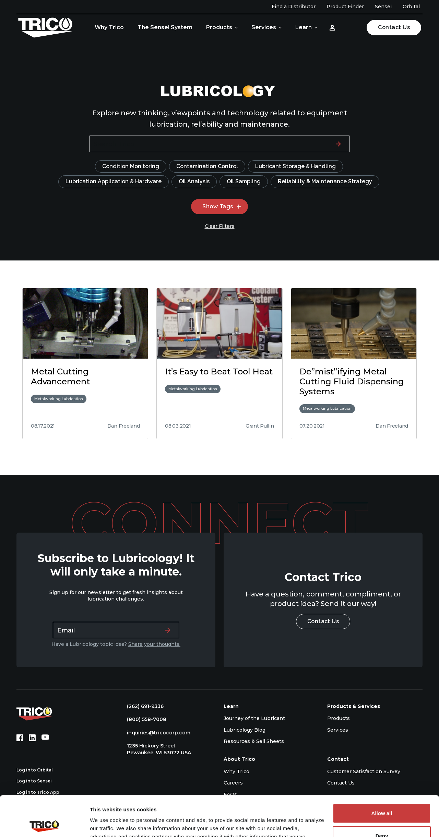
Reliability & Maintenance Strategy (325, 181)
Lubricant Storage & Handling (295, 166)
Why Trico (109, 27)
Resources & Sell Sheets (254, 741)
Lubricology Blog (244, 730)
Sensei (383, 6)
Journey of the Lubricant (254, 718)
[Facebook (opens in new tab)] (19, 737)
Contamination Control (207, 166)
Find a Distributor (294, 6)
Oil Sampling (244, 181)
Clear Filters (220, 226)
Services (263, 27)
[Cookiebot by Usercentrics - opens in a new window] (44, 823)
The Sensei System (165, 27)
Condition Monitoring (130, 166)
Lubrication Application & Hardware (114, 181)
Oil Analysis (194, 181)
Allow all (381, 773)
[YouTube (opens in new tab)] (45, 737)
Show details (106, 823)
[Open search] (352, 27)
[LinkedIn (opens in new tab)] (32, 737)
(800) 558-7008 (143, 719)
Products (219, 27)
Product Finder (345, 6)
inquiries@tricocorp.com (155, 733)
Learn (303, 27)
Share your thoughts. (154, 644)
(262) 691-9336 (142, 706)
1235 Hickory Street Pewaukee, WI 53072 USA (155, 749)
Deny (382, 795)
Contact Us (394, 27)
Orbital (411, 6)
